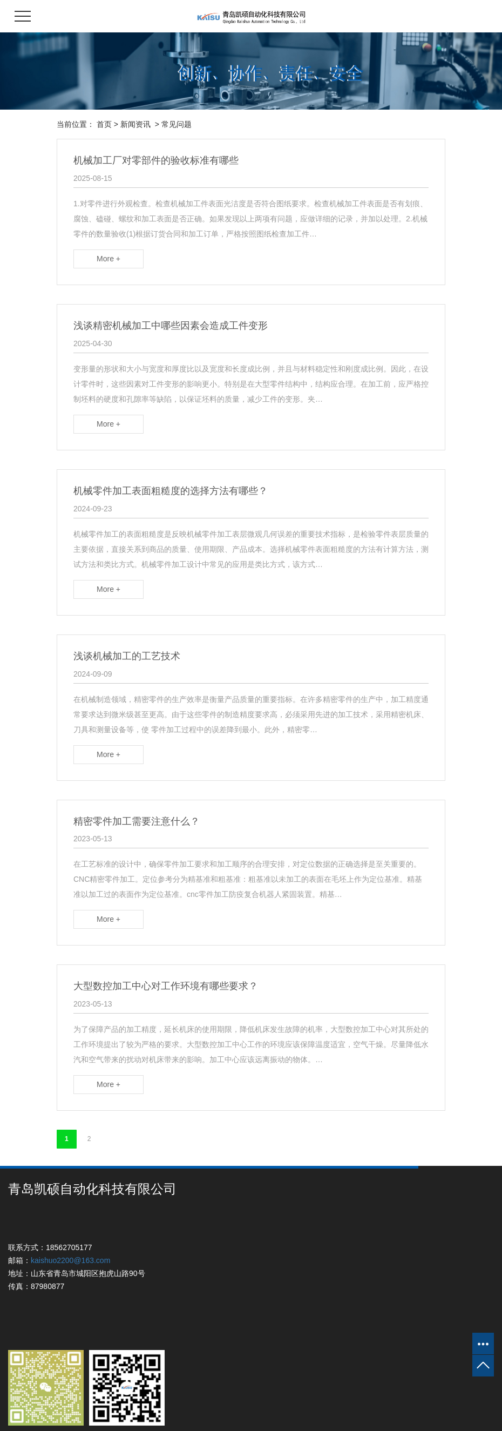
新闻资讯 (135, 124)
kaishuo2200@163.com (70, 1260)
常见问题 (176, 124)
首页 (104, 124)
